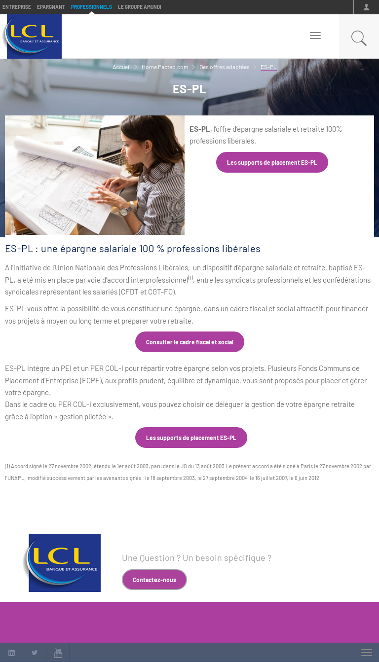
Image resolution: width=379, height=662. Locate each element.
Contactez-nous (154, 579)
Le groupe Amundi (139, 7)
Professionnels (91, 7)
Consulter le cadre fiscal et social (189, 341)
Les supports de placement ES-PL (272, 162)
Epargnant (51, 7)
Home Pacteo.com (165, 66)
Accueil (122, 66)
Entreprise (16, 7)
